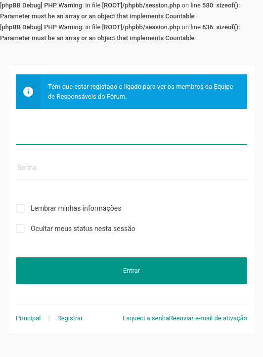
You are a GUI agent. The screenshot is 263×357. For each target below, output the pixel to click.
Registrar (70, 318)
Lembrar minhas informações (76, 208)
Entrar (131, 270)
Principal (28, 318)
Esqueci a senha (146, 318)
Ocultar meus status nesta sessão (83, 229)
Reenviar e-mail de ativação (208, 318)
